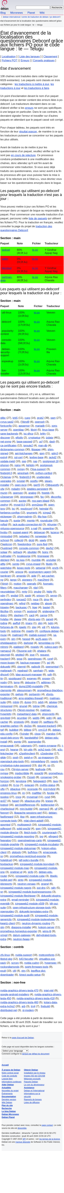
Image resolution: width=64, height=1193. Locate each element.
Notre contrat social (10, 1073)
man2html (43, 579)
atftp (2, 564)
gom (38, 828)
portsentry (35, 694)
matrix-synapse (47, 745)
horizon (4, 781)
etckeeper (6, 516)
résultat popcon (28, 131)
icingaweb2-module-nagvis (15, 887)
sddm (5, 259)
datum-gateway (22, 935)
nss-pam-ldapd (40, 500)
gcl (48, 662)
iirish (5, 583)
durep (27, 702)
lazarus (55, 532)
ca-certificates (8, 445)
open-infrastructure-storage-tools (32, 907)
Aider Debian (8, 1085)
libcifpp (4, 611)
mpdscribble (22, 773)
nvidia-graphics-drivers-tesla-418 (36, 998)
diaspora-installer (21, 927)
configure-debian (49, 631)
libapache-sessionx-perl (28, 812)
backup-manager (30, 662)
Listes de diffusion (32, 1102)
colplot (4, 785)
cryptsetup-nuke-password (15, 765)
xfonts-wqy (34, 619)
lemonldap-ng (46, 643)
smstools (19, 722)
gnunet (23, 706)
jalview (53, 702)
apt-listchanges (24, 453)
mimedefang (38, 761)
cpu (2, 769)
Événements (7, 1093)
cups (27, 417)
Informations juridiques (11, 1082)
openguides (7, 911)
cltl (14, 970)
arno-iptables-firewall (31, 698)
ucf (41, 441)
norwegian (41, 536)
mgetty (30, 631)
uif (56, 808)
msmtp (31, 520)
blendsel (7, 268)
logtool (4, 805)
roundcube (46, 520)
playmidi (5, 654)
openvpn (18, 493)
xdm (2, 595)
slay (34, 627)
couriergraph (49, 832)
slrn (13, 639)
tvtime (36, 706)
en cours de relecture (23, 155)
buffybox (33, 852)
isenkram (5, 575)
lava (55, 781)
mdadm (15, 489)
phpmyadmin (24, 516)
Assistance (29, 1088)
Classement (50, 56)
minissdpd (6, 536)
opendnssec (35, 658)
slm (2, 927)
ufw (2, 489)
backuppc (21, 607)
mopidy (35, 647)
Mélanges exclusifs (32, 1079)
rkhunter (52, 524)
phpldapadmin (8, 643)
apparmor (24, 425)
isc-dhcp (28, 433)
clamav (7, 477)
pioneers (27, 579)
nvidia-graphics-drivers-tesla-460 (19, 1002)
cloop (37, 733)
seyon (53, 595)
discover (5, 437)
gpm (41, 453)
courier (4, 572)
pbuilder (32, 552)
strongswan (27, 496)
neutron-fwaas (21, 939)
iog (41, 836)
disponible (22, 1128)
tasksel (6, 249)
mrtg (24, 591)
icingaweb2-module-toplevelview (36, 919)
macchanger (20, 587)
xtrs (23, 970)
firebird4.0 (6, 473)
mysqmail (32, 797)
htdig (49, 591)
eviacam (29, 785)
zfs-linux (5, 955)
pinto (21, 880)
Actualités (6, 1088)
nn (48, 765)
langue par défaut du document (35, 1054)
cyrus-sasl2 (7, 421)
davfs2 (49, 548)
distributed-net (8, 1010)
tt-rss (16, 785)
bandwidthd (31, 737)
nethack (17, 552)
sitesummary (24, 690)
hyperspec (50, 962)
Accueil (5, 1065)
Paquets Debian (31, 1082)
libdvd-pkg (6, 959)
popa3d (38, 773)
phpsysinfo (48, 714)
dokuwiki (5, 666)
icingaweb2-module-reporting (17, 836)
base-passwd (24, 441)
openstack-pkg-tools (12, 761)
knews (49, 801)
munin (4, 493)
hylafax (4, 619)
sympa (4, 773)
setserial (40, 568)
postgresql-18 (51, 461)
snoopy (46, 678)
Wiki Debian (7, 1102)
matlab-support (37, 635)
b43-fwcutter (26, 959)
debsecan (39, 532)
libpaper (36, 449)
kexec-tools (23, 568)
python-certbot (43, 473)
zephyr (4, 504)
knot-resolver (27, 710)
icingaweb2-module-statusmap (18, 848)
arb (23, 1006)
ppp (24, 461)
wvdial (14, 595)
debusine (30, 682)
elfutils (19, 437)
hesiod (26, 639)
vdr (43, 627)
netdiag (35, 603)
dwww (17, 619)
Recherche (7, 1108)
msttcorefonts (46, 955)
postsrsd (32, 611)
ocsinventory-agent (40, 572)
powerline (48, 528)
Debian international (11, 17)
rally (53, 887)
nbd (35, 587)
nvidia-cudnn (31, 962)
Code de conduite (9, 1076)
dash (52, 441)
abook (48, 603)
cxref (50, 658)
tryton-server (21, 769)
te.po (35, 249)
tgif (2, 729)
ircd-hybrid (49, 789)
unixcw (19, 572)
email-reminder (20, 899)
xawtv (43, 540)
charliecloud (7, 808)
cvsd (47, 797)
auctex (22, 500)
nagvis (54, 761)
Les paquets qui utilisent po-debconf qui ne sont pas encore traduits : (29, 384)
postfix (34, 481)
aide (33, 575)
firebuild (45, 1006)
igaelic (22, 627)
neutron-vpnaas (26, 883)
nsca (35, 599)
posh (16, 757)
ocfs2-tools (44, 749)
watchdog (6, 568)
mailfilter (37, 793)
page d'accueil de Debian (23, 1038)
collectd (18, 540)
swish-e (28, 757)
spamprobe (34, 741)
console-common (29, 548)
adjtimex (46, 682)
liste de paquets (38, 218)
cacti (31, 615)
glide (3, 757)
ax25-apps (41, 639)
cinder (25, 733)
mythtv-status (47, 785)
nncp (18, 797)
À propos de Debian (11, 1070)
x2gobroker (46, 753)
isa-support (39, 469)
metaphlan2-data (27, 714)
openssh (40, 421)
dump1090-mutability (31, 686)
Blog (3, 12)
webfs (36, 718)
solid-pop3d (23, 828)
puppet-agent (20, 532)
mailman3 (17, 635)
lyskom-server (46, 927)
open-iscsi (21, 485)
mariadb (40, 425)
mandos (50, 733)
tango (13, 579)
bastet (46, 607)
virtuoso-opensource (12, 528)
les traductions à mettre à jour (32, 84)
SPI (24, 1139)
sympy (21, 469)
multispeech (24, 824)
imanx (29, 623)
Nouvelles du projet (10, 1090)
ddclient (4, 560)
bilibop (27, 729)
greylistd (5, 718)
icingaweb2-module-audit (15, 915)
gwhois (19, 694)
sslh (49, 674)
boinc (45, 552)
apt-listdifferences (25, 805)
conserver (46, 777)
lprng (17, 682)
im (23, 793)
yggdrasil (22, 670)
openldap (18, 429)
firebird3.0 (25, 477)
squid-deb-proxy (9, 737)
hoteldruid (6, 860)
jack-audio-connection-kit (27, 524)
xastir (28, 595)
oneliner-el (16, 872)
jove (32, 654)
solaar (4, 552)
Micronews (16, 12)
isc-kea (20, 560)
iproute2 (28, 445)
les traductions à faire (36, 88)
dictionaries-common (12, 449)
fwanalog (5, 840)
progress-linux (8, 793)
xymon (18, 611)
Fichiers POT (9, 60)
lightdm (30, 465)
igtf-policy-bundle (29, 860)
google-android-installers (14, 994)
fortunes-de (7, 627)
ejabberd (18, 647)
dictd (31, 540)
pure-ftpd (42, 544)
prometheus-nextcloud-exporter (28, 856)
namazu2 (5, 650)
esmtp (17, 741)
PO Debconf (55, 17)
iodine (3, 623)
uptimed (7, 548)
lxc (13, 508)
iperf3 (36, 485)
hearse (14, 749)
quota (16, 520)
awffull (16, 623)
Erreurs (25, 60)
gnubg (37, 591)
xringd (4, 935)
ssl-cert (18, 457)
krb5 (15, 417)
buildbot (13, 729)
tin (1, 678)
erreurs (29, 107)
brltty (43, 433)
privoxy (41, 595)
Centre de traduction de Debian (35, 17)
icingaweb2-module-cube (30, 876)
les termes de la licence (49, 1139)
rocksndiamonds (10, 966)
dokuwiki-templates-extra (33, 911)
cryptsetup (34, 437)
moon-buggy (7, 662)
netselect (24, 536)
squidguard (15, 678)
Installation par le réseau (34, 1073)
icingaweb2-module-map (14, 868)
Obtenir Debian (31, 1070)
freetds (46, 493)
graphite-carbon (9, 726)
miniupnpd (6, 706)
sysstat (21, 481)
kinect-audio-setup (30, 974)
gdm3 (54, 453)
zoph (32, 777)
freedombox (25, 544)
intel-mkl (49, 990)
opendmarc (6, 603)
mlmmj (4, 647)
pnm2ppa (37, 504)
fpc (42, 496)
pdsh (41, 702)
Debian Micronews (10, 1114)
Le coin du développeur (34, 1085)
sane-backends (9, 433)
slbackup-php (32, 801)
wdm (49, 718)
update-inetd (7, 461)
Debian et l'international (34, 1090)
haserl (15, 801)
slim (40, 623)
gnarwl (45, 883)
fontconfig (6, 425)
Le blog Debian (9, 1111)
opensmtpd (52, 666)
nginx (17, 465)
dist (40, 765)
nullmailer (5, 556)
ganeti (49, 619)
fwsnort (4, 812)
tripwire (4, 607)
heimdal (43, 508)
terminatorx (6, 686)
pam (53, 417)
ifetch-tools (30, 832)
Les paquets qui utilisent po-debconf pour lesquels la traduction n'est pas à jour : (31, 195)
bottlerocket (47, 805)
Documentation (9, 1096)
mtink (16, 702)
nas (35, 461)
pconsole (32, 789)
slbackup (15, 789)
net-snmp (5, 441)
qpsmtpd (5, 824)
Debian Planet (8, 1117)
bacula (4, 520)
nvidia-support (23, 955)
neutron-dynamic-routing (36, 923)
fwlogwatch (39, 781)
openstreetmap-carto (30, 840)
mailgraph (6, 670)
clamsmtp (5, 690)
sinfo (30, 872)
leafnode (40, 769)
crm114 (42, 729)
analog (32, 493)
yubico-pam (51, 647)
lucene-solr (25, 650)
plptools (16, 852)
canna (43, 615)
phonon (4, 465)
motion (17, 583)
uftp (2, 789)
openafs (31, 583)
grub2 (40, 417)
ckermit (21, 666)
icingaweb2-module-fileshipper (18, 895)
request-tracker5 (46, 726)
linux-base (48, 429)
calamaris (26, 745)
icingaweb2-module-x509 (29, 903)
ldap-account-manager (29, 674)
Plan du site (7, 1105)
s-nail (34, 528)
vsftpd (3, 524)
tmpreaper (43, 556)
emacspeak (7, 745)
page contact (47, 1125)
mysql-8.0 (19, 504)
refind (22, 603)
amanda (21, 575)
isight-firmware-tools (36, 966)
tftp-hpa (42, 516)
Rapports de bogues (33, 1099)
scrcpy (15, 962)
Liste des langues (29, 56)
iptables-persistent (37, 489)
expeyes (32, 678)
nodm (3, 682)
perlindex (5, 599)
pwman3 (44, 808)
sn (1, 891)
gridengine (48, 611)
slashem (19, 615)
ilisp (22, 816)
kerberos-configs (10, 512)
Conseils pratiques (44, 60)
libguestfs (53, 485)
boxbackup (6, 864)
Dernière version (9, 1099)
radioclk (35, 666)
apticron (7, 544)
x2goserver (6, 496)
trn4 (33, 1006)
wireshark (23, 473)
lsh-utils (28, 749)
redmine (16, 631)
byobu (4, 532)
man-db (42, 445)
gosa (19, 658)
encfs (55, 568)
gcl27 (3, 801)
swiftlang (48, 722)
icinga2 (47, 512)
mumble (36, 560)
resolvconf (26, 508)
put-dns (41, 887)
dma (46, 599)
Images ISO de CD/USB (34, 1076)
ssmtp (15, 564)
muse (3, 635)
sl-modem (28, 1010)
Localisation (9, 56)
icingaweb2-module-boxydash (37, 864)
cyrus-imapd (33, 564)
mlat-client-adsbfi (33, 820)
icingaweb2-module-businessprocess (30, 891)
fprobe (50, 793)
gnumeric (32, 512)
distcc (3, 615)
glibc (3, 417)
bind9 (26, 421)
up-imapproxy (46, 757)
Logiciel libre (7, 1079)
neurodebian (7, 591)
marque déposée (22, 1142)
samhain (38, 670)
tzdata (49, 437)
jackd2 (52, 457)
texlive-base (36, 457)
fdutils (49, 564)
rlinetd (34, 722)
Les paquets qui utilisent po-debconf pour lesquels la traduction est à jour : (30, 291)
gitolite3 (19, 654)
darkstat (28, 643)
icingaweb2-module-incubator (42, 844)
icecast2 (21, 599)
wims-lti (47, 931)
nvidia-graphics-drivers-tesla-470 (19, 990)
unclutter (51, 560)
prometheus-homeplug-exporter (18, 931)
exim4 (3, 457)
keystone (21, 781)
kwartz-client (7, 923)
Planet (31, 12)
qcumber (22, 718)
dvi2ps (28, 726)
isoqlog (4, 797)
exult (3, 970)
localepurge (24, 556)
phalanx (41, 650)
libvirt (34, 429)
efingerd (53, 836)
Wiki (42, 12)
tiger (34, 607)
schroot (4, 540)
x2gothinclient (27, 753)
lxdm (50, 623)
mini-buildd (26, 808)
